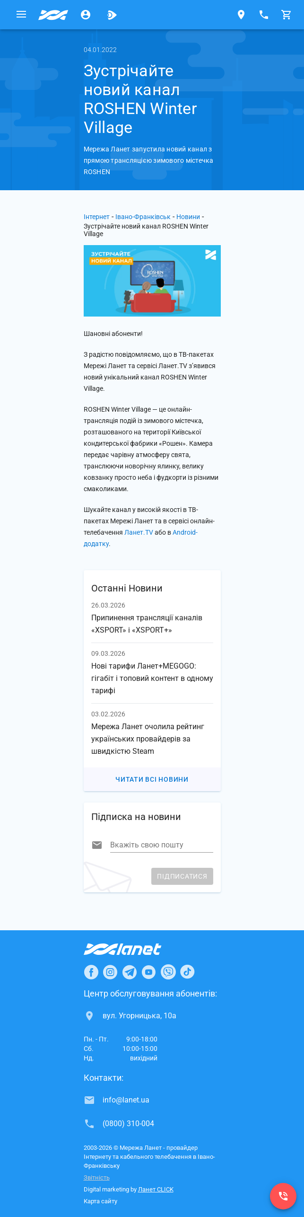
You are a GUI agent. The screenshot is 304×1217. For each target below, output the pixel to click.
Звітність (97, 1177)
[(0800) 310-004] (283, 1196)
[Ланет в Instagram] (110, 971)
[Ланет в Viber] (168, 971)
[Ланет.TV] (112, 14)
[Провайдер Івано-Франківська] (53, 14)
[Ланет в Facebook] (91, 971)
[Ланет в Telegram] (129, 971)
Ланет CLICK (156, 1189)
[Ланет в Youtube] (148, 971)
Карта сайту (100, 1201)
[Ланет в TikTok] (187, 971)
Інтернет (97, 216)
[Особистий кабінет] (85, 14)
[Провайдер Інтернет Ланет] (133, 949)
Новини (188, 216)
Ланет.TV (138, 532)
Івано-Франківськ (143, 216)
